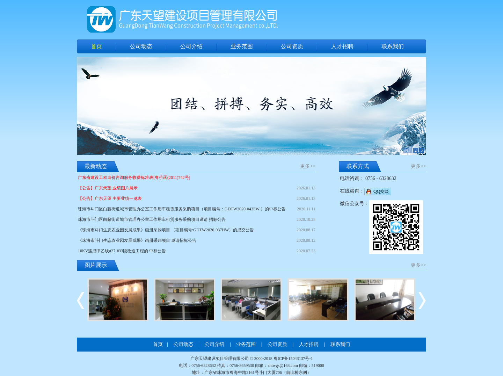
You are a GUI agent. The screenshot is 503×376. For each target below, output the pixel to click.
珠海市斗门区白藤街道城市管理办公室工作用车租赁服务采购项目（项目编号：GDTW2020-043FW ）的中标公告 (196, 209)
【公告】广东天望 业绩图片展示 (196, 188)
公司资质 (292, 46)
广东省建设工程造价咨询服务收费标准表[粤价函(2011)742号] (134, 177)
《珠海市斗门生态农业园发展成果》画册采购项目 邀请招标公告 (196, 240)
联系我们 (392, 46)
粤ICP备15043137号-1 (293, 358)
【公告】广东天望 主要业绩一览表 (196, 198)
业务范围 (242, 46)
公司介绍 (191, 46)
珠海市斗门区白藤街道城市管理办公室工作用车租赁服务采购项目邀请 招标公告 (196, 219)
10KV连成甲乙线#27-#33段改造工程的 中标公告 (196, 251)
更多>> (307, 166)
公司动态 (141, 46)
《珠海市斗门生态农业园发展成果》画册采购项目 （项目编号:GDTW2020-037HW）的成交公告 (196, 230)
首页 (96, 46)
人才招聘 (342, 46)
